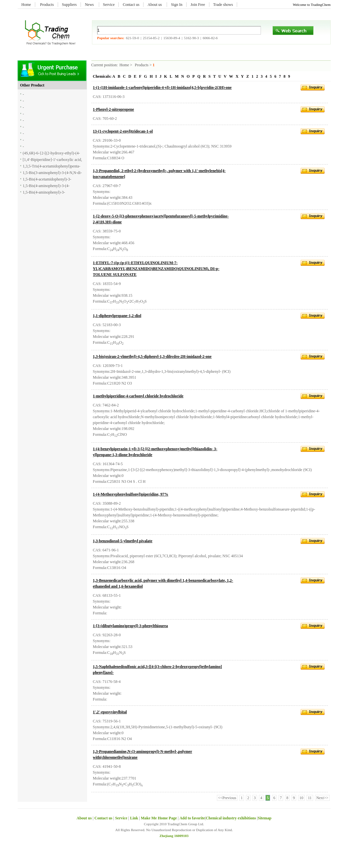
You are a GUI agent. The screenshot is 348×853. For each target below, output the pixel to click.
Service (109, 4)
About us (155, 4)
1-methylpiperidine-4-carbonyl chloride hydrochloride (138, 396)
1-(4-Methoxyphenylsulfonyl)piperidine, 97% (130, 494)
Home (26, 4)
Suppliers (69, 4)
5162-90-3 (191, 38)
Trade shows (223, 4)
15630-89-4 (171, 38)
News (90, 4)
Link (134, 818)
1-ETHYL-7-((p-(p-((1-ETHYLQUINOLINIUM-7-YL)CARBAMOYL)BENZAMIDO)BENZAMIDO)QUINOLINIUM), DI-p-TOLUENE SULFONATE (156, 269)
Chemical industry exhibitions (231, 818)
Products (47, 4)
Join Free (197, 4)
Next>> (322, 798)
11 (310, 798)
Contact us (131, 4)
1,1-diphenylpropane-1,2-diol (117, 315)
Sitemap (264, 818)
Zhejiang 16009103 (174, 836)
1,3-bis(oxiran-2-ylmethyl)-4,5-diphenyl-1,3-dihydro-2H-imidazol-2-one (152, 356)
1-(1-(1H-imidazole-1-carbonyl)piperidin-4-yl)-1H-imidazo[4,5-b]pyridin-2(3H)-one (162, 87)
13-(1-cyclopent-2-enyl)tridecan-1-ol (123, 131)
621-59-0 (132, 38)
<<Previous (227, 798)
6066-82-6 (210, 38)
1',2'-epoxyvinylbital (110, 712)
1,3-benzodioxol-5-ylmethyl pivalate (123, 541)
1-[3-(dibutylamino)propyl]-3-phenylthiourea (130, 626)
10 (301, 798)
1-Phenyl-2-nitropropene (113, 109)
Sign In (176, 4)
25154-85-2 (151, 38)
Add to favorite (192, 818)
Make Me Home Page (159, 818)
